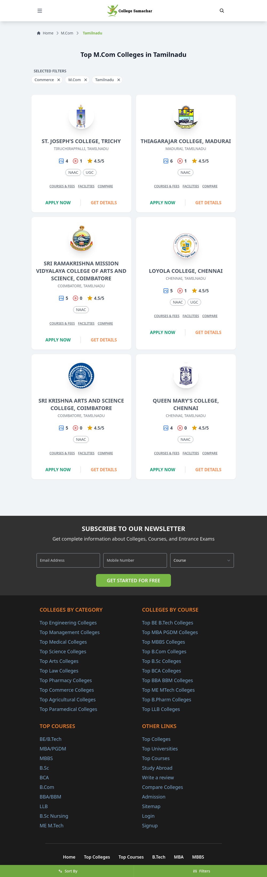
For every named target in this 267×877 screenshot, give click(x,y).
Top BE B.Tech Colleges (167, 622)
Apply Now (58, 203)
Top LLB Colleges (161, 709)
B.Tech (158, 857)
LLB (44, 806)
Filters (201, 871)
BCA (44, 777)
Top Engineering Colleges (68, 622)
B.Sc (44, 768)
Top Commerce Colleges (67, 690)
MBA (179, 857)
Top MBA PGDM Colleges (170, 632)
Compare (105, 186)
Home (45, 33)
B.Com (47, 787)
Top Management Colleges (70, 632)
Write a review (158, 777)
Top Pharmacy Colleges (66, 680)
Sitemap (151, 806)
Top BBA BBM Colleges (167, 680)
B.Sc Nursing (54, 816)
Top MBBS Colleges (163, 642)
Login (148, 816)
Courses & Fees (62, 186)
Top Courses (156, 758)
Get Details (104, 203)
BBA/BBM (50, 796)
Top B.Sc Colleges (161, 661)
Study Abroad (157, 768)
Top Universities (160, 748)
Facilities (86, 186)
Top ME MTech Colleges (168, 690)
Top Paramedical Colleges (68, 709)
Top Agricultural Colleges (68, 699)
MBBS (46, 758)
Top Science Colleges (63, 651)
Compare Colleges (162, 787)
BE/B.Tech (51, 739)
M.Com (67, 33)
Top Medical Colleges (63, 642)
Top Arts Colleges (59, 661)
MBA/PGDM (53, 748)
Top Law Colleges (59, 670)
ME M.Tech (52, 825)
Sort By (67, 871)
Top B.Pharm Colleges (166, 699)
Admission (154, 796)
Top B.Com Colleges (164, 651)
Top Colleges (156, 739)
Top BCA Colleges (161, 670)
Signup (150, 825)
